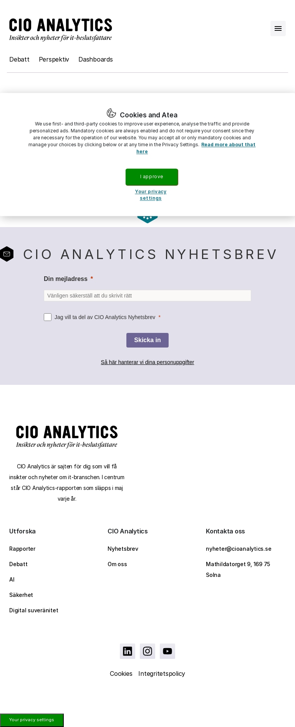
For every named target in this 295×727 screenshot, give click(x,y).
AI (12, 579)
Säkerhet (21, 595)
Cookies (121, 673)
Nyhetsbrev (123, 548)
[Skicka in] (147, 340)
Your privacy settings (31, 719)
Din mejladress (66, 279)
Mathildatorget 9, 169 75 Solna (238, 569)
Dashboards (95, 59)
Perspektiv (54, 59)
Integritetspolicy (161, 673)
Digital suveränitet (33, 610)
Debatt (19, 59)
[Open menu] (278, 28)
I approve (151, 176)
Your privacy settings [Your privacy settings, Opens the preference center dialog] (150, 195)
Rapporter (22, 548)
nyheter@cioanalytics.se (238, 548)
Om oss (117, 564)
